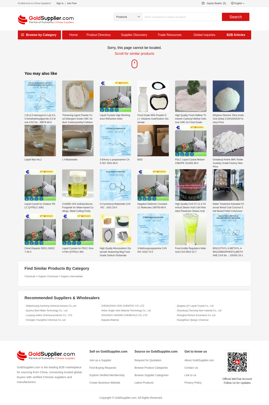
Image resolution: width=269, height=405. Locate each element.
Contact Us (191, 367)
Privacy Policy (193, 382)
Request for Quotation (147, 360)
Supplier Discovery (134, 35)
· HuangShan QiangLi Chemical (191, 320)
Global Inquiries (204, 35)
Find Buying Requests (102, 367)
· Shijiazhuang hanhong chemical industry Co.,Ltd (50, 305)
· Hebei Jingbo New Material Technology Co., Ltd (125, 310)
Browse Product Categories (151, 367)
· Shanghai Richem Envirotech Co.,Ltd (195, 315)
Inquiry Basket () (216, 3)
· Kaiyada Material (109, 320)
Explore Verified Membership (107, 375)
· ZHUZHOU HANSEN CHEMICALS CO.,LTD (123, 315)
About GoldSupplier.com (199, 360)
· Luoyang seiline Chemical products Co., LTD (48, 315)
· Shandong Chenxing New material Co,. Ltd (198, 310)
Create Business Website (104, 382)
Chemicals (30, 276)
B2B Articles (236, 35)
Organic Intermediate (72, 276)
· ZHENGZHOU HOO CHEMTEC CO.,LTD (122, 305)
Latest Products (144, 382)
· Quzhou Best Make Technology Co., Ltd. (46, 310)
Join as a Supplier (100, 360)
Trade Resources (170, 35)
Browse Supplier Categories (151, 375)
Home (73, 35)
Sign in (60, 3)
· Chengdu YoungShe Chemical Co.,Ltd (45, 320)
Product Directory (98, 35)
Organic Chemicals (48, 276)
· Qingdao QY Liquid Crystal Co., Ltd (194, 305)
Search (235, 17)
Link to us (190, 375)
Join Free (72, 3)
